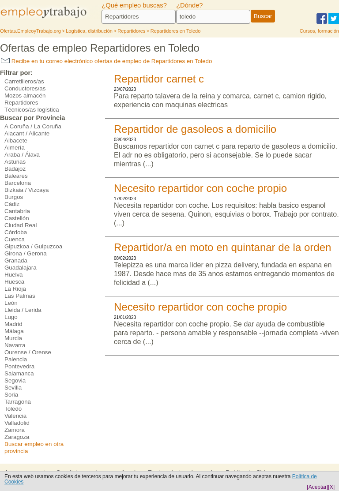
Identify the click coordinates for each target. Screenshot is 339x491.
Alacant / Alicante (26, 133)
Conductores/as (24, 88)
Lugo (11, 317)
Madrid (13, 324)
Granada (15, 260)
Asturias (15, 161)
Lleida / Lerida (22, 310)
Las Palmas (19, 295)
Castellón (16, 218)
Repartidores (21, 102)
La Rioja (15, 288)
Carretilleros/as (24, 81)
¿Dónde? (189, 5)
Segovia (15, 380)
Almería (14, 147)
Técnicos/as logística (31, 109)
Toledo (13, 408)
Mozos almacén (24, 95)
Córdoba (15, 232)
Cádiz (11, 204)
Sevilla (13, 387)
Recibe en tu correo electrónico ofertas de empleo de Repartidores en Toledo (106, 61)
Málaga (14, 331)
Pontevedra (19, 366)
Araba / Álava (22, 154)
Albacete (15, 140)
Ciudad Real (20, 225)
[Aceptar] (317, 487)
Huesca (14, 281)
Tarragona (17, 401)
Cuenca (14, 239)
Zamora (14, 430)
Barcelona (17, 183)
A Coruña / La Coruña (32, 126)
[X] (331, 487)
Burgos (13, 197)
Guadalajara (20, 267)
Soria (11, 394)
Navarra (14, 345)
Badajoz (15, 168)
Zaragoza (16, 437)
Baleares (16, 175)
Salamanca (19, 373)
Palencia (15, 359)
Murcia (13, 338)
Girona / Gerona (25, 253)
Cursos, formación (319, 31)
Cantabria (17, 211)
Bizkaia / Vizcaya (26, 190)
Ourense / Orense (27, 352)
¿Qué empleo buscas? (134, 5)
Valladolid (17, 423)
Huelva (13, 274)
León (11, 303)
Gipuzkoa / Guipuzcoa (33, 246)
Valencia (15, 415)
